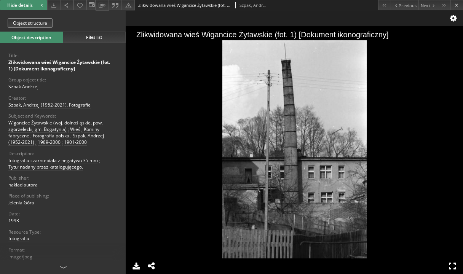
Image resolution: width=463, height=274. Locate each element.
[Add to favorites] (79, 5)
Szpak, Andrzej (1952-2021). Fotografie (49, 105)
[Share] (66, 5)
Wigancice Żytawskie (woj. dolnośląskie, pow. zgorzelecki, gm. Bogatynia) (55, 125)
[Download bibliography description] (102, 5)
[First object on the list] (384, 5)
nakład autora (23, 185)
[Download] (53, 5)
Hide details (26, 5)
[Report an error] (128, 5)
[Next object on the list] (428, 5)
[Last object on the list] (444, 5)
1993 (13, 220)
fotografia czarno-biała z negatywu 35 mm (53, 160)
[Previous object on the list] (404, 5)
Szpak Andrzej (23, 86)
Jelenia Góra (21, 202)
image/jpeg (20, 256)
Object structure (30, 23)
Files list (94, 37)
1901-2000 (75, 142)
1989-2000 (49, 142)
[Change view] (91, 5)
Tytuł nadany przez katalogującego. (45, 167)
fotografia (18, 238)
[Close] (456, 5)
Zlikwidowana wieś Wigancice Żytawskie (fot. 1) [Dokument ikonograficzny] (59, 65)
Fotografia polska (51, 135)
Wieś (75, 129)
